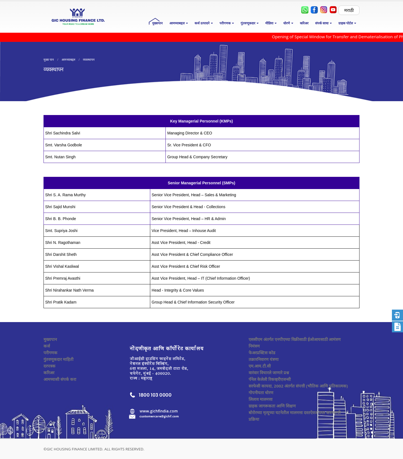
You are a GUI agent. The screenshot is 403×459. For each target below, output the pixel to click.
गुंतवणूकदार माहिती (58, 359)
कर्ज (47, 346)
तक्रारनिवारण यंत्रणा (264, 359)
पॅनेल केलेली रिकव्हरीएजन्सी (270, 379)
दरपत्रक (49, 366)
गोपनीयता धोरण (261, 392)
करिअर (304, 23)
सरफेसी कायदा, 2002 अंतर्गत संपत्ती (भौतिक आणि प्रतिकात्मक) (298, 386)
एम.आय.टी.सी (260, 366)
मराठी (349, 10)
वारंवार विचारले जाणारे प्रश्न (269, 372)
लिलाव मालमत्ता (260, 399)
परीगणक (50, 352)
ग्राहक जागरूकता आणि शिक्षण (272, 406)
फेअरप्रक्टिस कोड (262, 352)
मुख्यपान (157, 23)
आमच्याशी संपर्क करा (60, 379)
